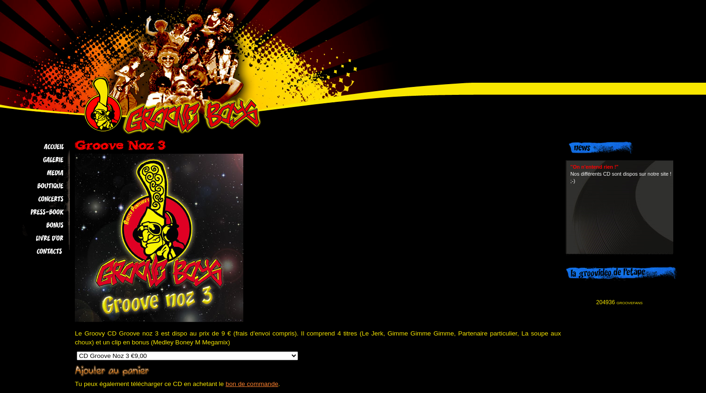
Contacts (38, 251)
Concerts (38, 199)
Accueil (38, 146)
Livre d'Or (38, 238)
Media (38, 172)
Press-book (38, 212)
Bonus (38, 225)
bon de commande (252, 383)
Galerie (38, 159)
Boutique (38, 186)
